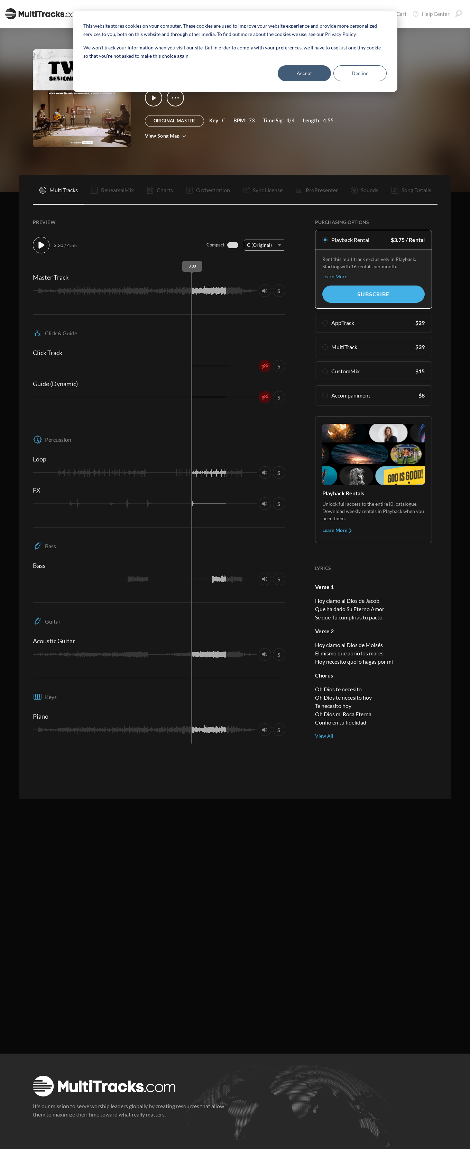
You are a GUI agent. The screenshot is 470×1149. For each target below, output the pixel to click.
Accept (304, 73)
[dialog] (235, 51)
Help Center (431, 13)
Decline (360, 73)
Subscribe (373, 294)
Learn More (334, 276)
